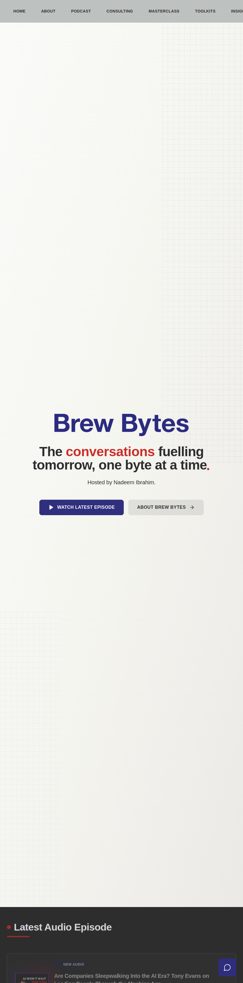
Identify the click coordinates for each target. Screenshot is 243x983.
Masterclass (164, 11)
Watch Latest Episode (81, 507)
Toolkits (205, 11)
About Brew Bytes (166, 507)
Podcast (81, 11)
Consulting (120, 11)
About (48, 11)
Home (19, 11)
